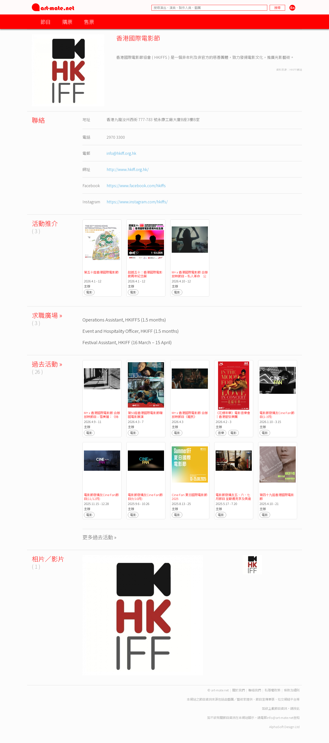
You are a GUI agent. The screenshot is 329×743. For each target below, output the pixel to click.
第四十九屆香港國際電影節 (277, 496)
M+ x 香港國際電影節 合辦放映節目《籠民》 (190, 414)
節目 (46, 21)
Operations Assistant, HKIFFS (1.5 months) (124, 319)
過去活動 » (47, 363)
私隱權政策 (272, 690)
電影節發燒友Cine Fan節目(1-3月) (277, 414)
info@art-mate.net (280, 717)
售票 (89, 21)
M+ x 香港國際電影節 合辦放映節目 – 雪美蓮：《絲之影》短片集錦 (102, 416)
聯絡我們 (254, 690)
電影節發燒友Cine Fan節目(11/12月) (101, 496)
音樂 (221, 432)
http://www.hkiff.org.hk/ (128, 169)
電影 (89, 292)
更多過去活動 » (99, 537)
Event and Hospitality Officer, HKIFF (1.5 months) (130, 330)
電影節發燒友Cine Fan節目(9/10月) (145, 496)
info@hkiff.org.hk (121, 153)
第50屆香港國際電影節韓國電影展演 (145, 414)
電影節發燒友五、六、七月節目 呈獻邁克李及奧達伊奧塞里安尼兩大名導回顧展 (233, 500)
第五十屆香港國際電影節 (101, 272)
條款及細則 (292, 690)
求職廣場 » (47, 315)
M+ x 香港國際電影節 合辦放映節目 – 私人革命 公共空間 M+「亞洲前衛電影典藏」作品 (190, 278)
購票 (67, 21)
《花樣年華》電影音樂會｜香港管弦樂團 (233, 414)
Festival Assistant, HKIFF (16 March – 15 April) (127, 342)
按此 (296, 708)
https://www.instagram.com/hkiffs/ (137, 201)
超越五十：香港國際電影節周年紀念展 (145, 274)
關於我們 (238, 690)
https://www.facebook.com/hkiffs (136, 185)
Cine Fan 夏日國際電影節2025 (189, 496)
